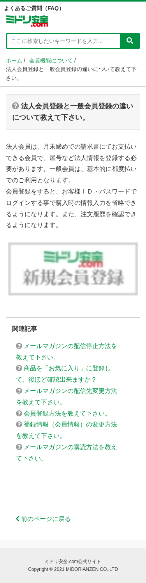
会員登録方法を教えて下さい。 (63, 413)
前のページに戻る (43, 518)
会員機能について (51, 60)
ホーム (14, 60)
